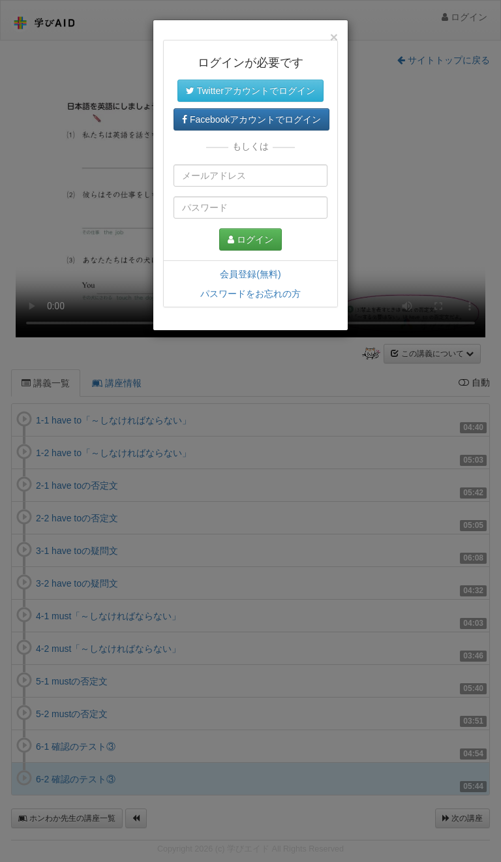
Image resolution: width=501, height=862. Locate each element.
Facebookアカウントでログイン (251, 119)
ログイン (250, 239)
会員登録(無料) (250, 274)
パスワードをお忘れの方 (250, 293)
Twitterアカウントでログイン (250, 90)
